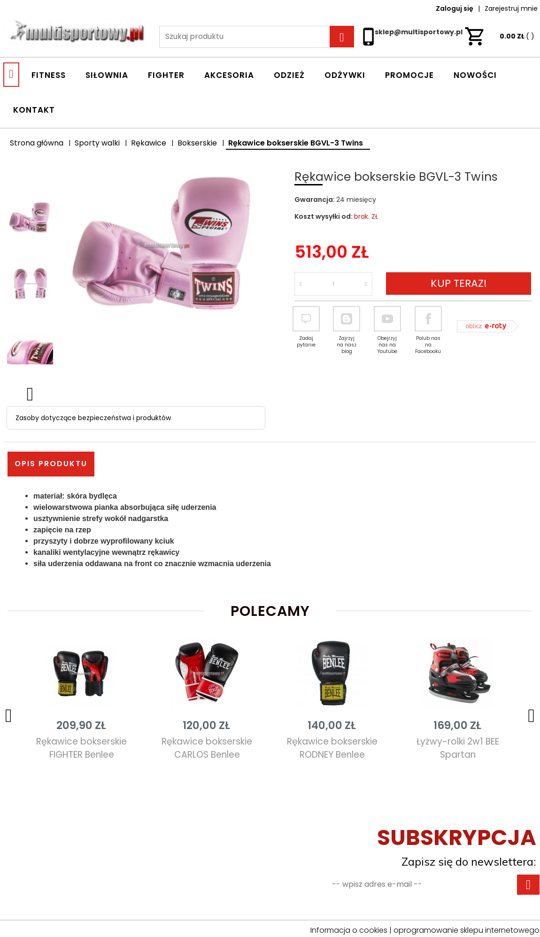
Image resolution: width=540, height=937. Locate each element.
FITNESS (48, 75)
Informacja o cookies (348, 930)
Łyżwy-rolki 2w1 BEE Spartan (458, 747)
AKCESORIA (229, 75)
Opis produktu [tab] (51, 463)
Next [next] (30, 393)
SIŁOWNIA (106, 75)
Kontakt (34, 109)
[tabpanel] (270, 530)
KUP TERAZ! (459, 283)
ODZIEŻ (289, 75)
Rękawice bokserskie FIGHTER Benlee (81, 747)
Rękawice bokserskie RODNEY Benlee (332, 747)
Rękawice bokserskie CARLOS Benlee (207, 747)
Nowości (475, 75)
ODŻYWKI (344, 75)
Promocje (409, 75)
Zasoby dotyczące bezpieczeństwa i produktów (93, 417)
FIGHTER (166, 75)
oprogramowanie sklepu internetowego (466, 930)
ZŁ (499, 36)
